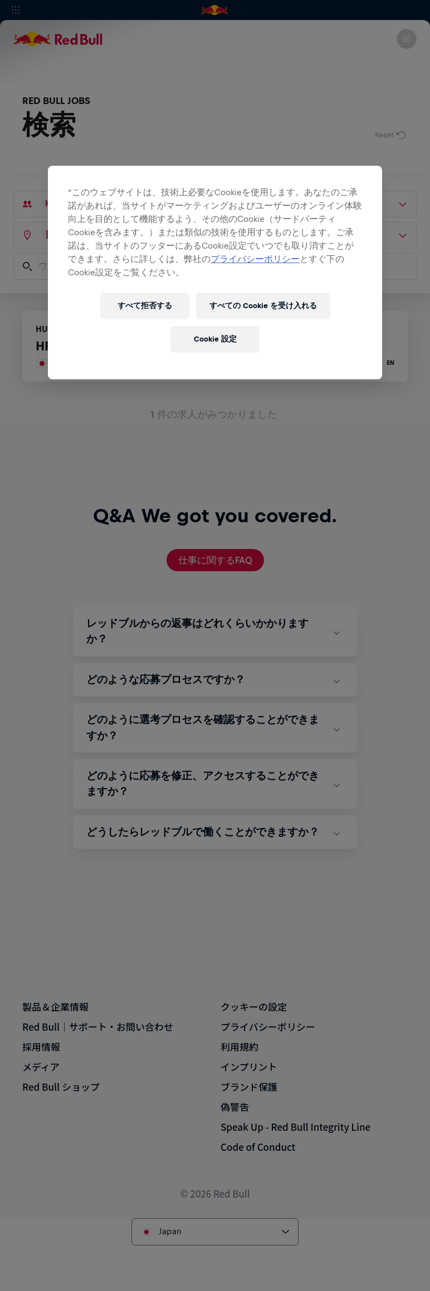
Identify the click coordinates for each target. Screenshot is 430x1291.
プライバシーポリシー (255, 259)
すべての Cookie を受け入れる (263, 305)
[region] (215, 272)
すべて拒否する (145, 305)
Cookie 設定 (215, 339)
